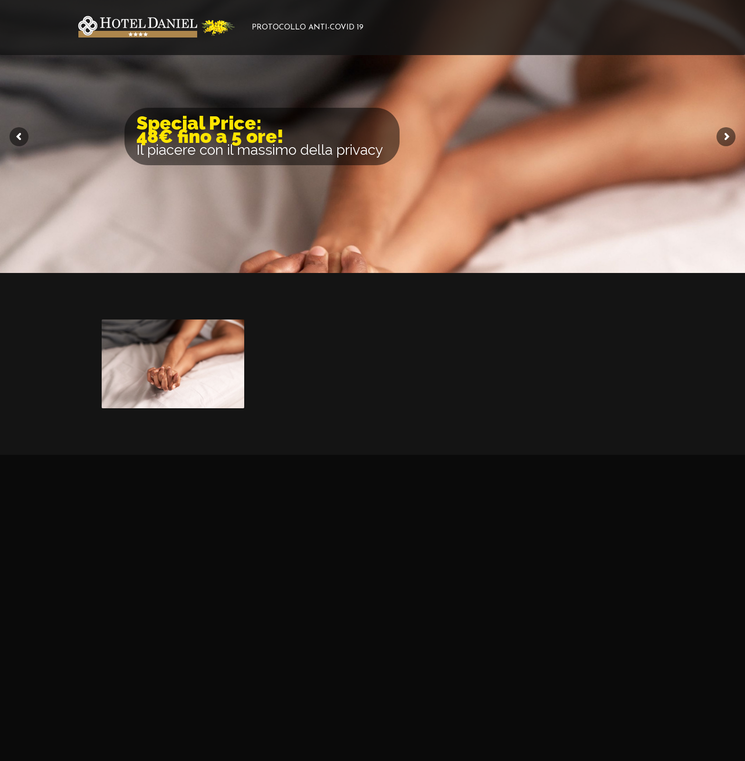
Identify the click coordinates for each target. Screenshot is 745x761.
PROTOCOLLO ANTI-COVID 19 (307, 27)
